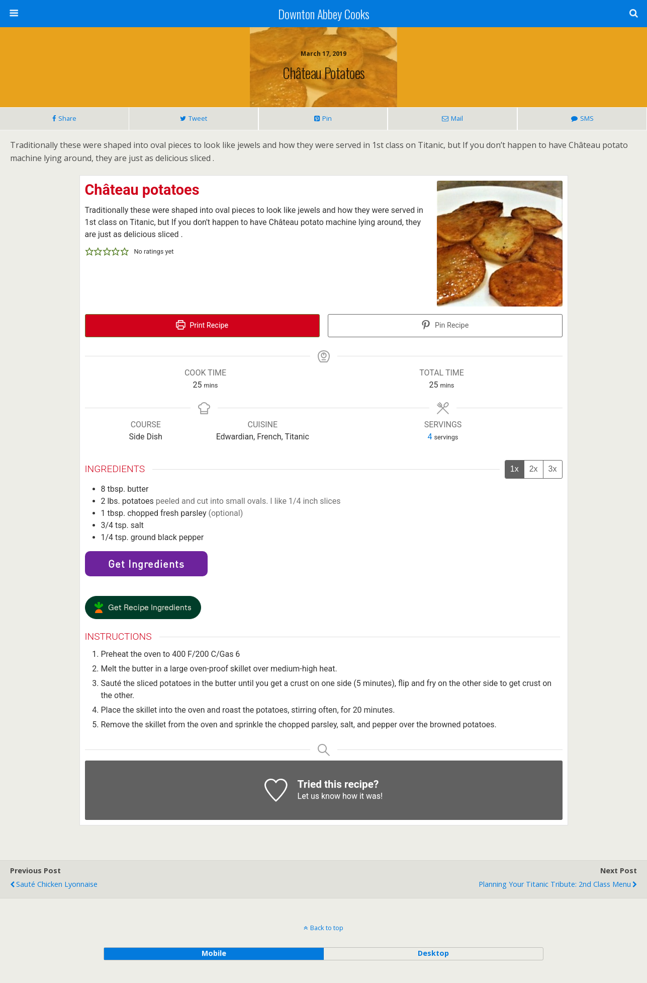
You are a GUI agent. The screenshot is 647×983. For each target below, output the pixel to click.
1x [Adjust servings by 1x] (514, 469)
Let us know (319, 796)
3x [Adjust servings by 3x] (552, 469)
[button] (89, 252)
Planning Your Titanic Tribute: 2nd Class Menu (555, 884)
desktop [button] (433, 953)
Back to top (326, 927)
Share (67, 118)
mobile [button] (214, 953)
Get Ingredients (146, 563)
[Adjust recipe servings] (430, 436)
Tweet (198, 118)
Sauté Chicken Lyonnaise (57, 884)
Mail (457, 118)
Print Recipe (202, 325)
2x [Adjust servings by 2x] (533, 469)
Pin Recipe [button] (445, 325)
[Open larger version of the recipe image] (500, 244)
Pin (327, 118)
